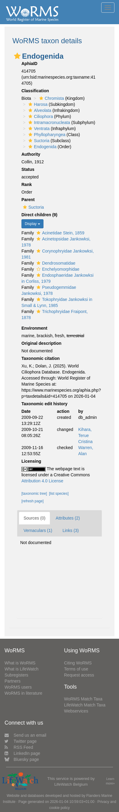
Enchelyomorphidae (57, 269)
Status (27, 169)
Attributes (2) (68, 518)
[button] (17, 56)
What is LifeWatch (21, 669)
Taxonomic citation (40, 358)
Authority (30, 154)
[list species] (59, 493)
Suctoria (38, 140)
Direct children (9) (39, 214)
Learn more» (110, 781)
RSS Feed (19, 747)
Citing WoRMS (78, 662)
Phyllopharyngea (46, 134)
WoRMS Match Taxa (83, 698)
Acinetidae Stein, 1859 (59, 232)
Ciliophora (40, 116)
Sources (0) (34, 518)
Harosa (37, 104)
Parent (28, 199)
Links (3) (71, 530)
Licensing (31, 461)
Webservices (76, 711)
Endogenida (41, 146)
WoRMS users (18, 687)
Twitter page (21, 741)
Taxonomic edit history (44, 403)
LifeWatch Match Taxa (84, 705)
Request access (79, 675)
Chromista (51, 98)
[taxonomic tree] (34, 493)
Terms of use (76, 669)
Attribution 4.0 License (42, 480)
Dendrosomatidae (55, 263)
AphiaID (29, 63)
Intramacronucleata (48, 122)
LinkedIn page (22, 753)
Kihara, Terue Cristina (85, 435)
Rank (26, 184)
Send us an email (25, 735)
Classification (35, 90)
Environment (34, 328)
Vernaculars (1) (38, 530)
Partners (13, 681)
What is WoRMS (20, 662)
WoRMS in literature (23, 693)
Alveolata (39, 110)
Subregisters (16, 675)
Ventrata (38, 128)
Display (32, 224)
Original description (41, 343)
